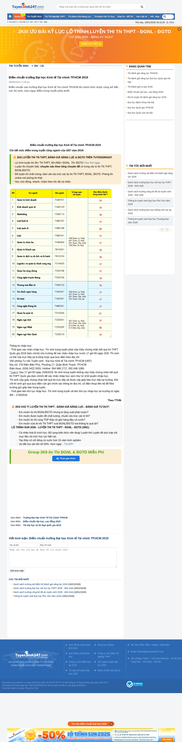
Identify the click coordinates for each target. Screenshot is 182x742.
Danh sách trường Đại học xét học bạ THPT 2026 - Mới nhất (43, 588)
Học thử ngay (92, 162)
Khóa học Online (105, 645)
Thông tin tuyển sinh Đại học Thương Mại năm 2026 (148, 221)
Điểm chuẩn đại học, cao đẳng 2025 (145, 92)
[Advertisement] (65, 120)
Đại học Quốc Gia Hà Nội (140, 113)
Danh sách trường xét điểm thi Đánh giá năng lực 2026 (41, 584)
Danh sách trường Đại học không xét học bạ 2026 (150, 212)
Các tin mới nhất (19, 579)
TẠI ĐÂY (69, 444)
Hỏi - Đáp (43, 22)
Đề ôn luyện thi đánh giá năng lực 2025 (147, 97)
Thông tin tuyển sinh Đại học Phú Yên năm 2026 (37, 596)
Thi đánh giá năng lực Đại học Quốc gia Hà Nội (149, 80)
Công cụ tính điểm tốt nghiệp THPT (108, 655)
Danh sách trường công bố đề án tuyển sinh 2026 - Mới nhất (43, 592)
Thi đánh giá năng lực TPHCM (143, 73)
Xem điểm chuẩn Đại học (79, 655)
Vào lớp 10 (23, 22)
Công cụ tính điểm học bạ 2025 (80, 663)
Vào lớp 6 (13, 22)
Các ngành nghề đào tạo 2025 (107, 663)
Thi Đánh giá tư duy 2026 (140, 87)
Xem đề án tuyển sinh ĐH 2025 (79, 646)
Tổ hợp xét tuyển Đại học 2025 (79, 672)
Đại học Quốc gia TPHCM (140, 107)
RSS (172, 22)
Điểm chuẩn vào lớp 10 (108, 670)
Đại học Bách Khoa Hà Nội (141, 102)
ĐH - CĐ (33, 22)
